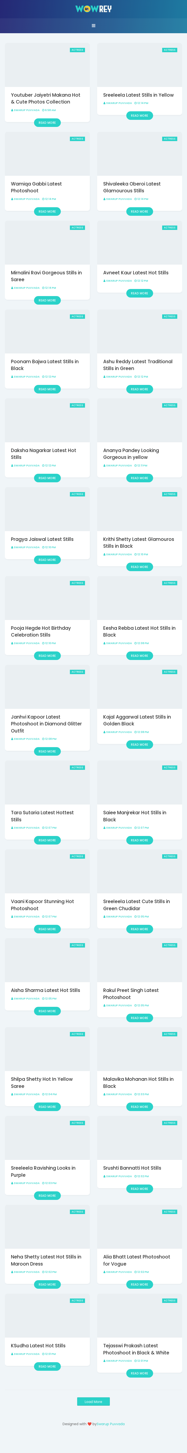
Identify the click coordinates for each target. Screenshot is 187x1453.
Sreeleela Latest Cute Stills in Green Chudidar (136, 905)
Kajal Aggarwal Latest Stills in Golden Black (137, 720)
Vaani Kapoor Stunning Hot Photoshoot (42, 905)
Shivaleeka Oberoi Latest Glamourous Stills (132, 187)
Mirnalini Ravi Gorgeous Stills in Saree (46, 276)
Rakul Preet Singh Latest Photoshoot (131, 994)
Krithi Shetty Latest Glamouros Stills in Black (138, 543)
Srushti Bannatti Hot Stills (132, 1168)
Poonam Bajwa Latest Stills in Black (45, 365)
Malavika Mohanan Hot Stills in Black (138, 1083)
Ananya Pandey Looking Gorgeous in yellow (131, 454)
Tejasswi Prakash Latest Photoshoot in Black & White (136, 1349)
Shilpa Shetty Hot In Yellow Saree (42, 1083)
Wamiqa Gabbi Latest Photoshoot (36, 187)
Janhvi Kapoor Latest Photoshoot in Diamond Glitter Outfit (46, 724)
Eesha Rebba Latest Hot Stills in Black (139, 632)
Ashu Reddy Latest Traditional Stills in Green (138, 365)
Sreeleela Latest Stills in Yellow (138, 95)
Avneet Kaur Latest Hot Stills (135, 272)
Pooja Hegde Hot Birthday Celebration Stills (41, 632)
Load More (93, 1401)
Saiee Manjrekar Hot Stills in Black (134, 816)
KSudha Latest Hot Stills (38, 1345)
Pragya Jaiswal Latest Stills (42, 539)
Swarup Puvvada (27, 110)
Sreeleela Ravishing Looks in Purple (43, 1171)
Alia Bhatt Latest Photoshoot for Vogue (136, 1260)
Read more (47, 123)
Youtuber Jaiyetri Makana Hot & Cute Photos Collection (45, 98)
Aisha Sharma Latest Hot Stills (45, 990)
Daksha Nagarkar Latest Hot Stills (43, 454)
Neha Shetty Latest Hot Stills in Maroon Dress (46, 1260)
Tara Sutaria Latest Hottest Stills (42, 816)
